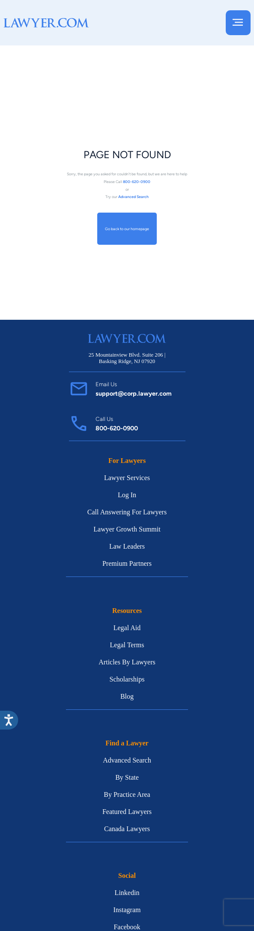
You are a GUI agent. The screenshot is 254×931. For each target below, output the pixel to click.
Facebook (127, 927)
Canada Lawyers (127, 828)
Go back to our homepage (127, 229)
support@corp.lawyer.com (134, 393)
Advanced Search (127, 760)
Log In (127, 495)
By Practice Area (127, 794)
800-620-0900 (117, 428)
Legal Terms (127, 645)
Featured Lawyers (127, 811)
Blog (127, 696)
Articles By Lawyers (127, 662)
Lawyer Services (127, 477)
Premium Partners (127, 563)
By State (127, 777)
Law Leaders (127, 546)
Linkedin (127, 892)
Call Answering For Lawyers (127, 512)
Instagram (127, 909)
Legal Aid (127, 627)
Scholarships (127, 679)
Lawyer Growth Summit (126, 529)
